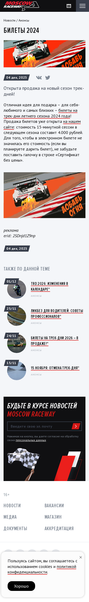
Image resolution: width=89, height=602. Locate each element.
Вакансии (54, 506)
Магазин (53, 517)
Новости (9, 20)
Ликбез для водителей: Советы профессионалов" (57, 313)
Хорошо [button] (21, 586)
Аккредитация (59, 528)
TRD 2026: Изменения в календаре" (49, 286)
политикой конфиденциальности (42, 569)
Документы (15, 528)
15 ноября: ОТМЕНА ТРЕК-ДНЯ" (55, 367)
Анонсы (24, 20)
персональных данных (31, 440)
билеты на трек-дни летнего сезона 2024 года (40, 113)
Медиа (10, 517)
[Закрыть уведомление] (80, 557)
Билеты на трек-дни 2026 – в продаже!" (55, 340)
